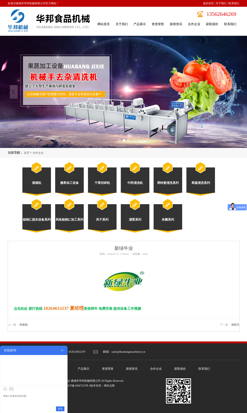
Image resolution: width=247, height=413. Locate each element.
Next (233, 92)
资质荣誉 (107, 368)
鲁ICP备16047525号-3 (77, 385)
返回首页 (208, 3)
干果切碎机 (102, 182)
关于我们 (221, 3)
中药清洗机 (135, 182)
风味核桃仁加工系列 (69, 219)
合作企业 (38, 152)
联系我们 (233, 3)
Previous (14, 92)
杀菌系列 (168, 219)
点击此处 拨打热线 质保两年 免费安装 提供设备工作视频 (77, 309)
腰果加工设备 (69, 182)
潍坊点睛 (109, 385)
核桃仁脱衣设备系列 (37, 219)
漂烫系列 (135, 219)
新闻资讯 (132, 368)
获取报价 (180, 368)
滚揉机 (36, 182)
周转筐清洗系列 (168, 182)
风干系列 (102, 219)
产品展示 (83, 368)
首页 (26, 152)
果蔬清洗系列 (200, 182)
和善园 (23, 324)
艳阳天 (235, 324)
